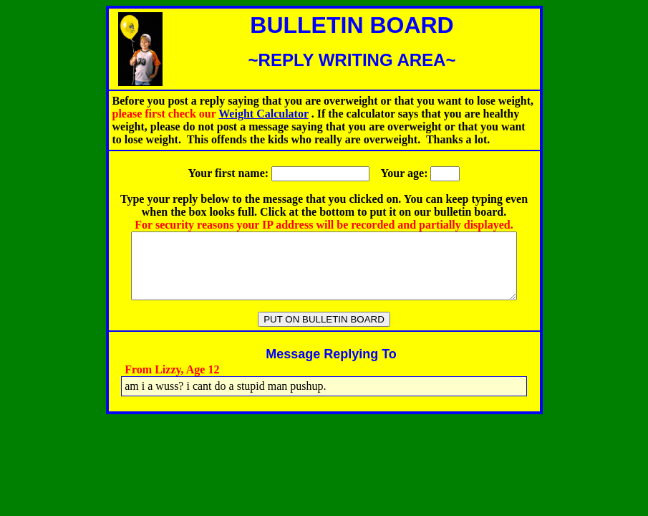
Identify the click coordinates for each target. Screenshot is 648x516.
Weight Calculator (263, 114)
